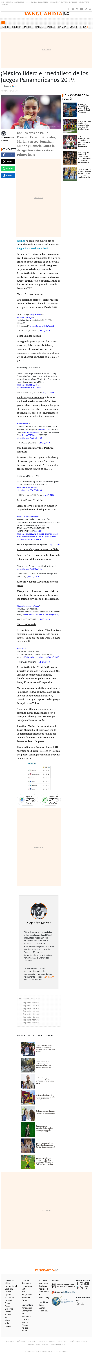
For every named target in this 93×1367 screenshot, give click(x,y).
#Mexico (56, 536)
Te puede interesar (31, 1002)
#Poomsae (44, 429)
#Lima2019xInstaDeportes (28, 516)
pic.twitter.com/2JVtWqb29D (42, 326)
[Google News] (27, 800)
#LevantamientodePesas (28, 606)
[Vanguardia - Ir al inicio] (46, 14)
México (27, 27)
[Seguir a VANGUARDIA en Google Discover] (8, 86)
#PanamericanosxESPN (27, 385)
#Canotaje (21, 648)
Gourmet (16, 27)
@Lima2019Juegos (25, 317)
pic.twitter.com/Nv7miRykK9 (29, 438)
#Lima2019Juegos (44, 536)
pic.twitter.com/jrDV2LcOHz (29, 387)
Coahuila (39, 27)
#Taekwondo (22, 423)
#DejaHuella (35, 314)
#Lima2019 (39, 531)
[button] (3, 22)
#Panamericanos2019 (26, 534)
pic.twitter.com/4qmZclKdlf (47, 657)
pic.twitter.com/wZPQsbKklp (29, 569)
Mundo (73, 27)
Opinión (62, 27)
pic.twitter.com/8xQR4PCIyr (47, 614)
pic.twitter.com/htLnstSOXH (29, 539)
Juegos (5, 27)
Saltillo (51, 27)
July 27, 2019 (44, 330)
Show (83, 27)
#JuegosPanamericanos (47, 534)
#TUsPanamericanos (26, 536)
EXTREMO (49, 977)
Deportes (4, 91)
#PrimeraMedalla (32, 432)
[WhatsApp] (50, 800)
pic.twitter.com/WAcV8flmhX (29, 490)
